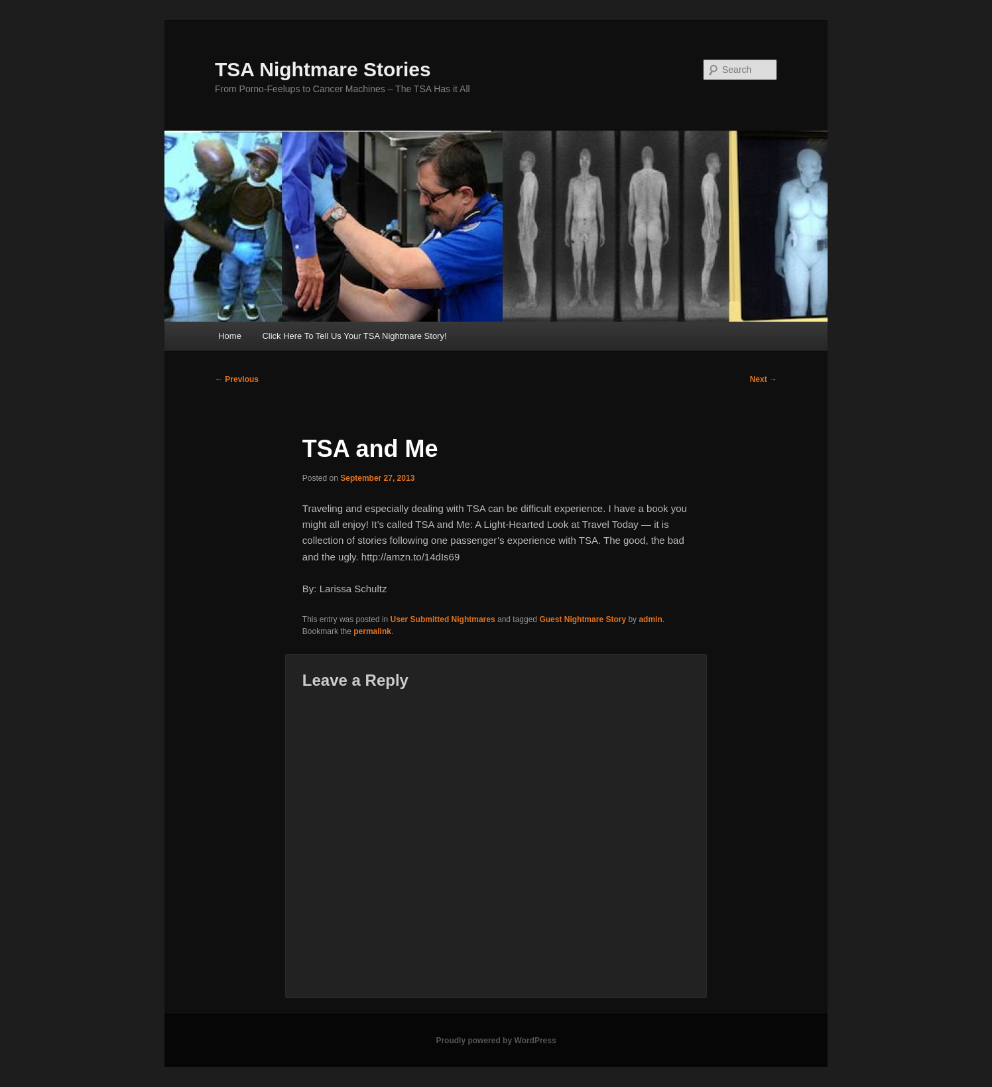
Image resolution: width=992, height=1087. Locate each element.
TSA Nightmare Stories (323, 69)
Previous (237, 379)
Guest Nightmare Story (582, 619)
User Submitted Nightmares (443, 619)
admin (650, 619)
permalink (372, 631)
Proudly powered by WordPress (496, 1040)
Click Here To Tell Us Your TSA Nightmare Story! (354, 336)
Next (763, 379)
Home (229, 336)
